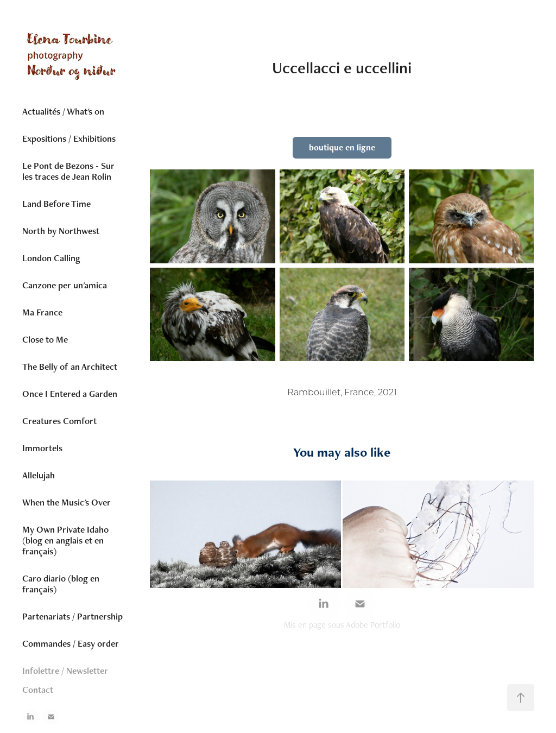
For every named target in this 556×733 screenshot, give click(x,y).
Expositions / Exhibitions (69, 138)
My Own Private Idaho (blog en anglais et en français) (65, 540)
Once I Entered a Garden (69, 394)
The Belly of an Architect (69, 366)
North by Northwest (60, 231)
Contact (37, 690)
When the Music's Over (66, 502)
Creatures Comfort (59, 421)
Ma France (42, 312)
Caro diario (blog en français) (60, 583)
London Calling (51, 258)
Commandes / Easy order (70, 643)
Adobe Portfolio (373, 624)
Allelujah (38, 475)
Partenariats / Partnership (72, 616)
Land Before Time (56, 204)
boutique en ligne (342, 147)
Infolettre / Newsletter (65, 671)
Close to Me (45, 339)
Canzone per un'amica (64, 285)
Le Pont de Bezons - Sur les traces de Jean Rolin (68, 171)
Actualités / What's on (63, 111)
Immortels (42, 448)
